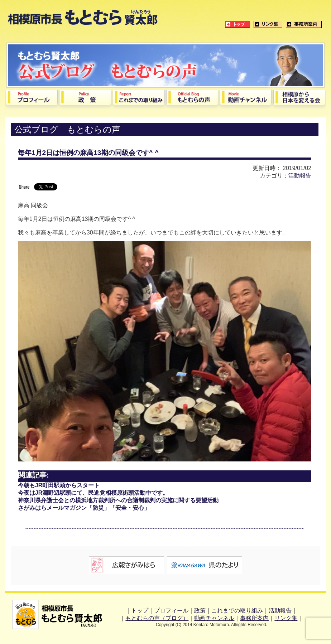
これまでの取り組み (237, 610)
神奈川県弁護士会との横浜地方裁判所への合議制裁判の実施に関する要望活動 (118, 500)
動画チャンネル (214, 618)
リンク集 (285, 618)
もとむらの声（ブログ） (156, 618)
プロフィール (171, 610)
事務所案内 (254, 618)
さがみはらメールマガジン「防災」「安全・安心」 (84, 508)
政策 (200, 610)
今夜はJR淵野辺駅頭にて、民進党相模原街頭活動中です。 (93, 493)
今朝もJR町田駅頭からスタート (59, 485)
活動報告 (299, 176)
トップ (139, 610)
